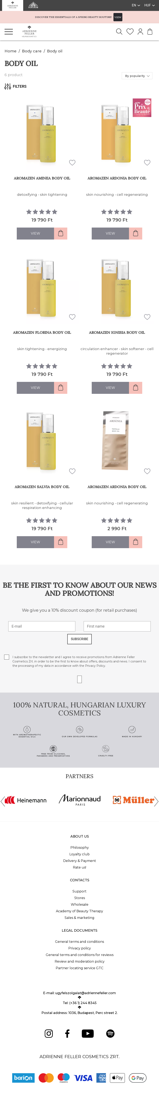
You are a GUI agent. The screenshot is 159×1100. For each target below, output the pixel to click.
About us (79, 836)
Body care (32, 51)
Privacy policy (79, 948)
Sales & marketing (79, 918)
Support (79, 891)
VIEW (117, 17)
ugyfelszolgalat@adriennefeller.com (85, 993)
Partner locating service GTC (79, 968)
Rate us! (79, 867)
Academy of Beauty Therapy (79, 911)
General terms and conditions (79, 942)
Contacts (79, 880)
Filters (15, 86)
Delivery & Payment (79, 861)
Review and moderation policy (80, 961)
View (35, 233)
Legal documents (79, 930)
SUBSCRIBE (79, 639)
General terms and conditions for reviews (79, 955)
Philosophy (79, 848)
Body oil (54, 51)
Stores (79, 898)
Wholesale (79, 904)
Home (11, 51)
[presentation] (2, 802)
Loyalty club (79, 854)
